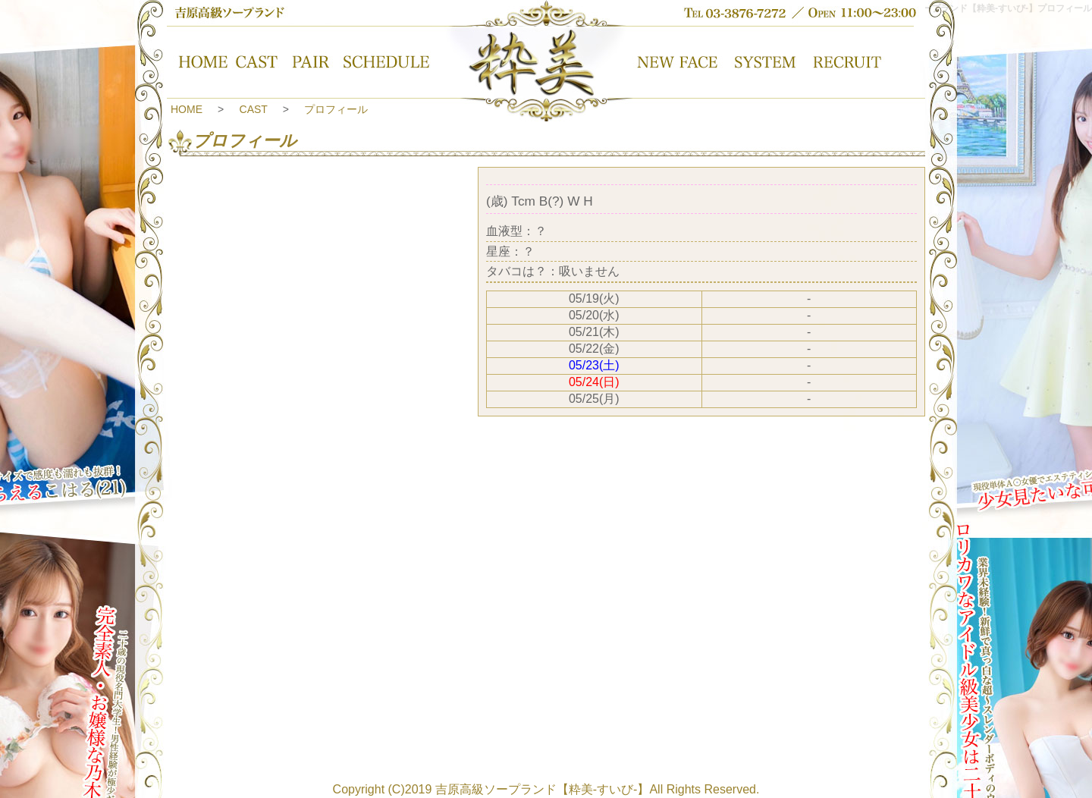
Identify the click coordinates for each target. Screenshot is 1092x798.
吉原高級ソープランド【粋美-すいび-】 (542, 789)
